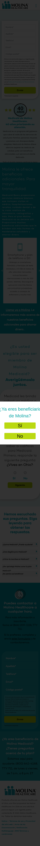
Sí (20, 425)
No (20, 436)
